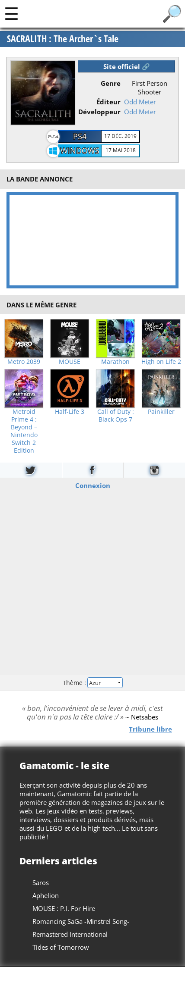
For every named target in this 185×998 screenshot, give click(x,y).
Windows (80, 150)
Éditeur (108, 101)
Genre (111, 83)
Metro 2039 (23, 362)
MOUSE (69, 362)
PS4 (79, 136)
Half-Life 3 (69, 412)
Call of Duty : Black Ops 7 (115, 415)
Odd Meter (140, 101)
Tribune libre (150, 729)
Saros (40, 882)
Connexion (92, 485)
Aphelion (45, 895)
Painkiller (161, 412)
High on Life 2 (161, 362)
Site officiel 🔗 (126, 66)
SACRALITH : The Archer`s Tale (62, 39)
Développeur (99, 111)
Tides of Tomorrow (60, 947)
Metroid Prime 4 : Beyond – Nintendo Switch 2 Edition (24, 431)
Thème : (92, 683)
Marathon (115, 362)
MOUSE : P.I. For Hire (63, 908)
